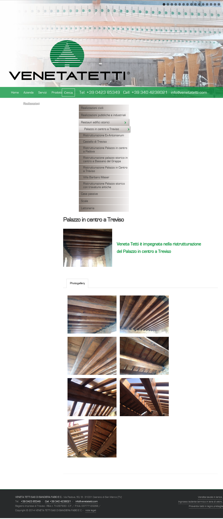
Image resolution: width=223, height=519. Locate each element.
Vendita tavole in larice (210, 497)
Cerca (68, 92)
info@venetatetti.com (189, 92)
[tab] (77, 283)
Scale (84, 201)
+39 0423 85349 (103, 92)
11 (203, 4)
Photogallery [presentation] (77, 283)
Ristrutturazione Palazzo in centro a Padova (105, 150)
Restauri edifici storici (104, 122)
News (14, 103)
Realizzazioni (31, 103)
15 (219, 4)
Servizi (42, 92)
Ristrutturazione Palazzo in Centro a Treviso (105, 169)
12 (207, 4)
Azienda (29, 92)
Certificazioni (52, 103)
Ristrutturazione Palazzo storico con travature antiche (104, 185)
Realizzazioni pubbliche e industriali (103, 115)
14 (215, 4)
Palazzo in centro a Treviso (107, 129)
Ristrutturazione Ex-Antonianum (103, 135)
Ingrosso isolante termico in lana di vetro (200, 501)
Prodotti (57, 92)
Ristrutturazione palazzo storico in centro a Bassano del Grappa (105, 159)
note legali (90, 510)
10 (199, 4)
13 (211, 4)
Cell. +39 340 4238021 (145, 92)
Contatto (70, 106)
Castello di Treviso (95, 141)
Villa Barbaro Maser (96, 177)
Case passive (89, 193)
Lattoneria (87, 208)
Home (15, 92)
